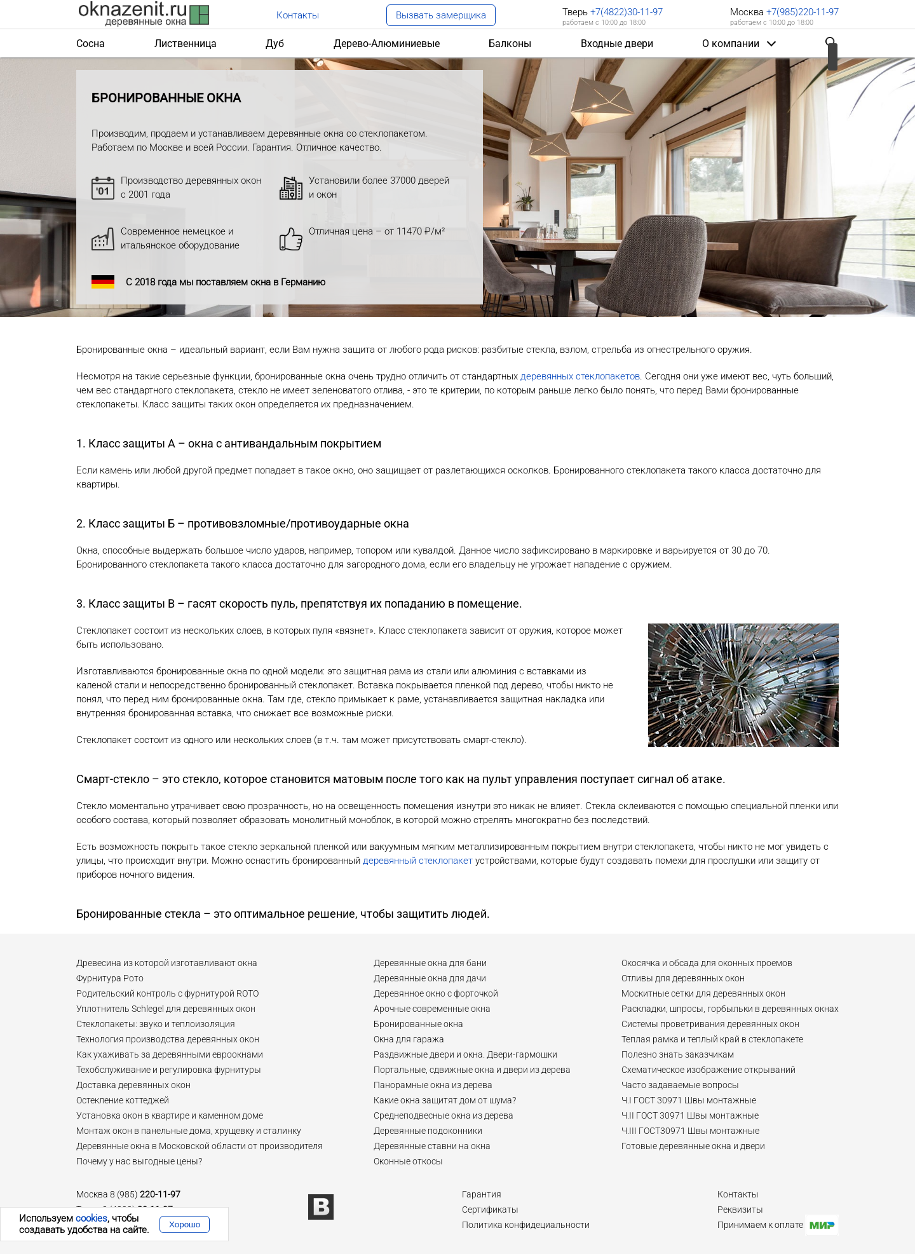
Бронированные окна (418, 1024)
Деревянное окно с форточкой (436, 993)
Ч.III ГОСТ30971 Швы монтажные (690, 1131)
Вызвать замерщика (441, 15)
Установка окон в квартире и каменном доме (169, 1115)
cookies (91, 1218)
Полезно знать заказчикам (677, 1054)
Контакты (297, 15)
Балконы (510, 43)
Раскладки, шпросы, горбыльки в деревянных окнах (730, 1009)
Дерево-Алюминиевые (387, 43)
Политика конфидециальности (526, 1225)
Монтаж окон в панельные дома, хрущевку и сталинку (188, 1131)
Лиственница (185, 43)
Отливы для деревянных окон (683, 978)
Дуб (275, 43)
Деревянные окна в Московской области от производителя (199, 1146)
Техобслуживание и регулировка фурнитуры (168, 1070)
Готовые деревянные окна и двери (693, 1146)
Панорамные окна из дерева (433, 1085)
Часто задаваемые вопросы (680, 1085)
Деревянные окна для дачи (430, 978)
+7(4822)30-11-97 (626, 12)
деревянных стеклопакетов (580, 376)
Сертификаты (490, 1209)
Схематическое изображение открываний (708, 1070)
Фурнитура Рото (110, 978)
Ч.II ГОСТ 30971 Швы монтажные (690, 1115)
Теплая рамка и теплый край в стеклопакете (712, 1039)
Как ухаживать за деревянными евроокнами (169, 1054)
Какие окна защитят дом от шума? (445, 1100)
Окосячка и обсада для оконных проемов (706, 963)
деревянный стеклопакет (418, 860)
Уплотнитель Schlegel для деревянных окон (165, 1009)
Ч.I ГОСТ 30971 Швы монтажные (688, 1100)
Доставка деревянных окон (133, 1085)
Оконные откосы (408, 1161)
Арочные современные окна (432, 1009)
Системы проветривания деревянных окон (710, 1024)
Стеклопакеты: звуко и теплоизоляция (155, 1024)
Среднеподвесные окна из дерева (443, 1115)
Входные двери (617, 43)
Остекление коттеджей (122, 1100)
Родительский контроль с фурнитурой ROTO (167, 993)
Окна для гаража (409, 1039)
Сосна (90, 43)
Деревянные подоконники (428, 1131)
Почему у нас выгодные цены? (139, 1161)
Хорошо (184, 1224)
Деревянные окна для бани (430, 963)
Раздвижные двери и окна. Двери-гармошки (465, 1054)
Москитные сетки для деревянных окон (703, 993)
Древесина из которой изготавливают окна (166, 963)
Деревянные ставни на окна (432, 1146)
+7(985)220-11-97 (801, 12)
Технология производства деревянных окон (167, 1039)
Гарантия (481, 1194)
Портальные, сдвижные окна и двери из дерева (472, 1070)
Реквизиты (740, 1209)
